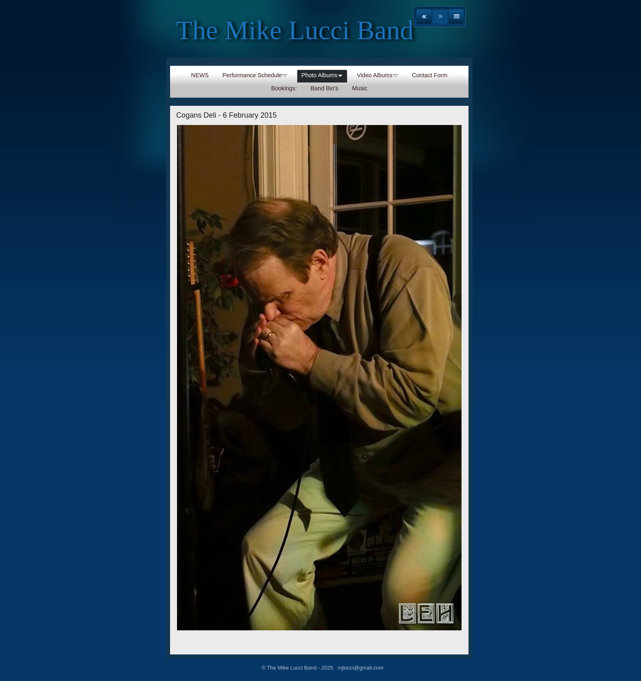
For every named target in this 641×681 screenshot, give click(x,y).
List (456, 16)
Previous (424, 16)
